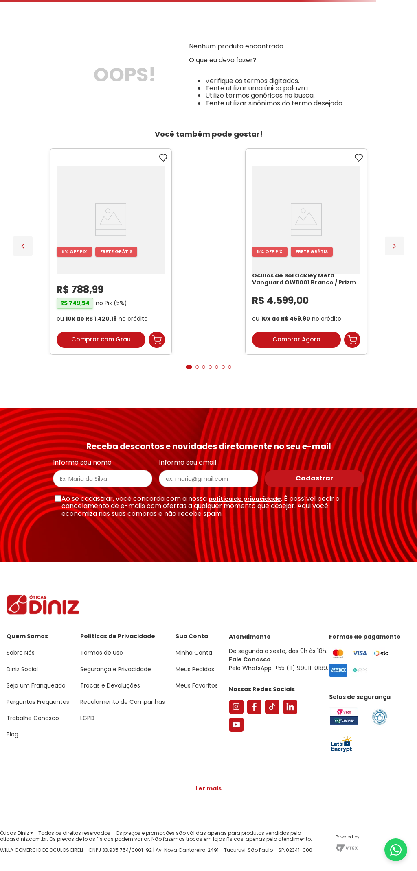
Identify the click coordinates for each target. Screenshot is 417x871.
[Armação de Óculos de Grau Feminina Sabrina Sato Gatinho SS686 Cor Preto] (111, 251)
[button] (189, 367)
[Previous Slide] (23, 246)
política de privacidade (244, 499)
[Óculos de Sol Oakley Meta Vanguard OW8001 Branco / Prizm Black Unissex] (306, 251)
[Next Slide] (394, 245)
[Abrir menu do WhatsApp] (395, 849)
